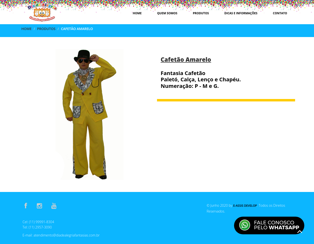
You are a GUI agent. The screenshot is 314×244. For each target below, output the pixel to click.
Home (137, 13)
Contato (280, 13)
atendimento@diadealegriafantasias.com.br (66, 235)
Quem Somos (167, 13)
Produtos (201, 13)
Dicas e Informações (240, 13)
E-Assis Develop (245, 206)
